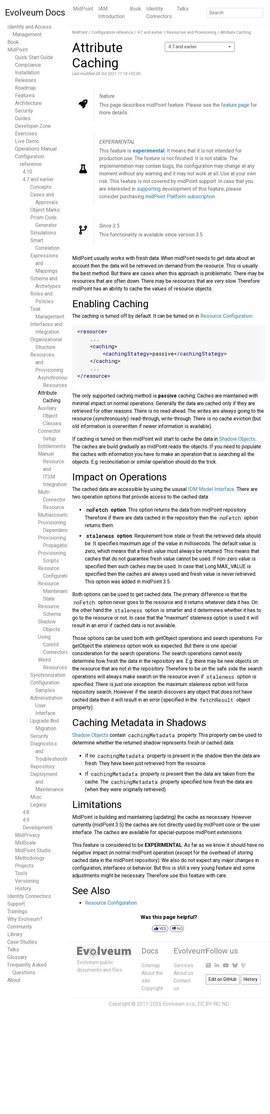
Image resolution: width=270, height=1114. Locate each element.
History (23, 889)
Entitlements (52, 446)
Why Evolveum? (24, 919)
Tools (21, 873)
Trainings (17, 911)
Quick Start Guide (34, 57)
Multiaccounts (53, 515)
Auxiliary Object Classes (49, 415)
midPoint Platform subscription (180, 197)
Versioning (27, 881)
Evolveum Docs (35, 12)
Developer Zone (33, 126)
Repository (42, 767)
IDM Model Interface (211, 489)
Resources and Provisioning (191, 32)
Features (25, 95)
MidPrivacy (27, 835)
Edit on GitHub (223, 979)
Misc (35, 797)
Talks (183, 9)
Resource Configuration (226, 316)
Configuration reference (112, 32)
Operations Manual (36, 149)
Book (135, 9)
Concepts (41, 187)
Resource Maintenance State (54, 591)
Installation (27, 73)
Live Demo (27, 141)
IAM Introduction (111, 12)
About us (183, 973)
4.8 (26, 812)
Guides (23, 118)
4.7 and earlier (38, 179)
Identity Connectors (159, 12)
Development (37, 828)
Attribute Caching (235, 32)
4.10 (27, 172)
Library (15, 934)
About (13, 980)
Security (24, 111)
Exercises (26, 134)
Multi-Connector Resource (52, 499)
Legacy (38, 805)
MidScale (25, 843)
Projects (24, 866)
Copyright (152, 988)
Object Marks (45, 210)
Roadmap (25, 88)
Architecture (28, 103)
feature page (235, 105)
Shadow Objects (237, 439)
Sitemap (151, 965)
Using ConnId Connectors (53, 644)
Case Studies (22, 942)
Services (183, 965)
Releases (25, 80)
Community (19, 927)
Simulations (43, 233)
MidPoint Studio (33, 850)
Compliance (28, 65)
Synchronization (48, 675)
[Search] (234, 13)
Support (16, 904)
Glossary (17, 957)
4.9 (26, 820)
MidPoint (83, 9)
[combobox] (200, 47)
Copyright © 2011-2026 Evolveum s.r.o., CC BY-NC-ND (169, 1004)
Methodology (30, 858)
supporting (149, 189)
